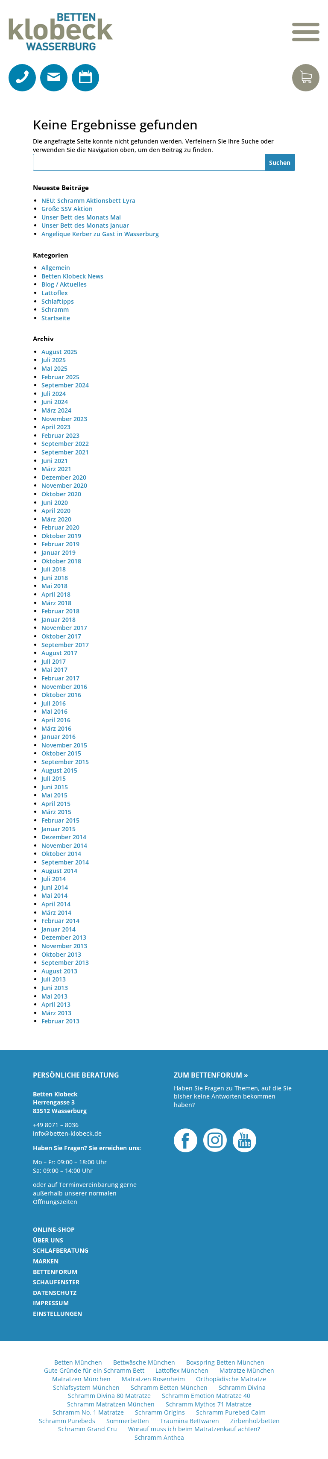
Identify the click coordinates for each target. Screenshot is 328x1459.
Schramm (55, 309)
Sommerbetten (127, 1421)
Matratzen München (81, 1379)
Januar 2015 (58, 829)
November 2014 (64, 845)
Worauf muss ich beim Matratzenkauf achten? (194, 1429)
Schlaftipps (57, 301)
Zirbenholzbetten (255, 1421)
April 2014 (55, 904)
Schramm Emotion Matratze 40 (206, 1396)
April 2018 (55, 594)
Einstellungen (57, 1314)
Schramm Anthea (159, 1437)
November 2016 (64, 687)
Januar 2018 (58, 619)
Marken (46, 1261)
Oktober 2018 (61, 561)
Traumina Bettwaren (189, 1421)
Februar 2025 (60, 377)
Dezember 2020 (63, 477)
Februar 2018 (60, 611)
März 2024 (56, 410)
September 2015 (65, 762)
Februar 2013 (60, 1021)
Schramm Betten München (169, 1387)
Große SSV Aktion (67, 209)
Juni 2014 (54, 887)
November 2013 (64, 946)
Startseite (55, 318)
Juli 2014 (53, 879)
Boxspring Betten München (225, 1362)
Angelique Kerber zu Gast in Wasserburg (100, 234)
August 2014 (59, 871)
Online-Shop (54, 1229)
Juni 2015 (54, 787)
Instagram (215, 1140)
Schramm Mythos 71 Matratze (209, 1404)
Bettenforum (55, 1272)
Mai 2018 (54, 586)
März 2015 (56, 812)
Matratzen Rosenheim (153, 1379)
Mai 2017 (54, 669)
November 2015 (64, 745)
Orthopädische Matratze (231, 1379)
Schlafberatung (60, 1250)
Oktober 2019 (61, 536)
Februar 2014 (60, 921)
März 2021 (56, 469)
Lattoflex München (181, 1370)
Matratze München (247, 1370)
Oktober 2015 (61, 753)
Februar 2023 (60, 435)
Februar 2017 (60, 678)
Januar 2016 (58, 736)
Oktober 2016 (61, 695)
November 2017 (64, 628)
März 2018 (56, 603)
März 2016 (56, 728)
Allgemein (55, 268)
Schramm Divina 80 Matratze (109, 1396)
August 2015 (59, 770)
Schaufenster (56, 1282)
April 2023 (55, 427)
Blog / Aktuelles (64, 284)
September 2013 (65, 962)
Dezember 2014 (63, 837)
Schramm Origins (160, 1412)
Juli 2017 (53, 661)
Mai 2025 (54, 368)
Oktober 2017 (61, 636)
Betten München (78, 1362)
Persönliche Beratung (76, 1075)
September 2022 (65, 443)
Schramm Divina (242, 1387)
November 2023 (64, 419)
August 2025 (59, 352)
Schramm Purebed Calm (231, 1412)
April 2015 (55, 804)
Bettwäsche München (144, 1362)
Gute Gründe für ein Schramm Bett (94, 1370)
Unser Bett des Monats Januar (85, 225)
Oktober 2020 (61, 494)
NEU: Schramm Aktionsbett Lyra (88, 200)
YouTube (244, 1140)
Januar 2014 (58, 929)
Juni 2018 (54, 578)
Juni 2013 (54, 988)
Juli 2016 (53, 703)
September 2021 (65, 452)
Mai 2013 (54, 996)
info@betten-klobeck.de (67, 1133)
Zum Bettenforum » (211, 1075)
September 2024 (65, 385)
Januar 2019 (58, 552)
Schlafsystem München (86, 1387)
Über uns (48, 1240)
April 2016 (55, 720)
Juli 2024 (53, 394)
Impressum (51, 1303)
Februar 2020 (60, 527)
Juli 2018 (53, 569)
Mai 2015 (54, 795)
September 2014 (65, 862)
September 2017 (65, 645)
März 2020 (56, 519)
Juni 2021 (54, 461)
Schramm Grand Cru (87, 1429)
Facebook (185, 1140)
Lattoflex (54, 293)
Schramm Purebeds (67, 1421)
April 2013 (55, 1004)
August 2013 (59, 971)
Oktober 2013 (61, 954)
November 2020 (64, 485)
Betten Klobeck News (72, 276)
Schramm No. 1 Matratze (88, 1412)
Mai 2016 (54, 711)
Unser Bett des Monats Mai (81, 217)
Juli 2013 (53, 979)
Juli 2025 (53, 360)
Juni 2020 (54, 502)
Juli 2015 (53, 778)
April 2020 (55, 511)
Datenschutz (54, 1293)
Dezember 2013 (63, 937)
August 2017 (59, 653)
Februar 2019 (60, 544)
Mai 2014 (54, 895)
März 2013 (56, 1013)
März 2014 (56, 912)
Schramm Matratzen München (111, 1404)
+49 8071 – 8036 (56, 1125)
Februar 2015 (60, 820)
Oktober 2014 (61, 854)
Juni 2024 (54, 402)
